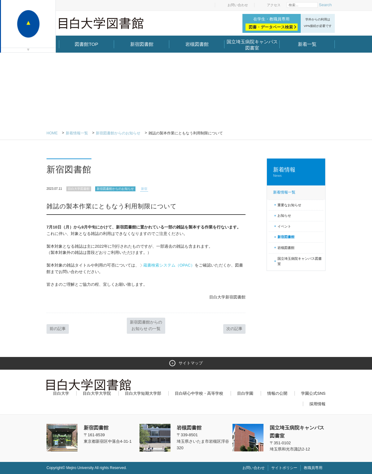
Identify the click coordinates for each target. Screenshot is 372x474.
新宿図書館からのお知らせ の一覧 (146, 325)
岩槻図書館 (197, 44)
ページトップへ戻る (312, 456)
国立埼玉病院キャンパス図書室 (252, 44)
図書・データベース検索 (271, 27)
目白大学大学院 (97, 393)
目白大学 (61, 393)
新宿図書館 (141, 44)
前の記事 (58, 328)
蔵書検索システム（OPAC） (169, 265)
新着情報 (296, 172)
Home (52, 133)
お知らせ (284, 215)
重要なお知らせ (289, 205)
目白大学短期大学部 (143, 393)
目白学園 (245, 393)
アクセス (274, 5)
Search (325, 4)
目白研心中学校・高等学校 (199, 393)
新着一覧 (307, 44)
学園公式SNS (313, 393)
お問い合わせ (238, 5)
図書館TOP (86, 44)
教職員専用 (313, 468)
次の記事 (234, 328)
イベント (284, 226)
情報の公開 (277, 393)
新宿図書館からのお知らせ (118, 133)
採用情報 (317, 404)
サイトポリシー (284, 468)
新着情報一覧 (77, 133)
